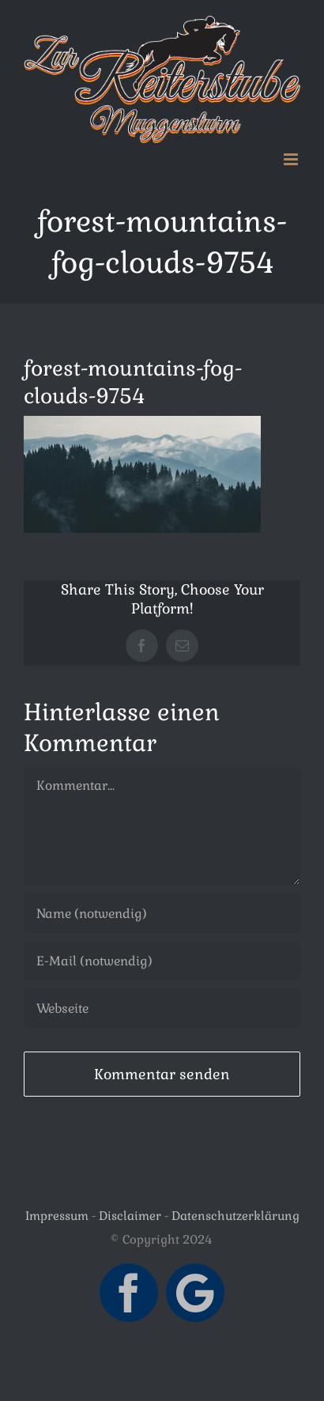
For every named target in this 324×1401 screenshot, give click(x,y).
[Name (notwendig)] (162, 913)
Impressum (57, 1215)
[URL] (162, 1008)
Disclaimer (130, 1215)
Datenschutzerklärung (235, 1215)
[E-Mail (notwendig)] (162, 960)
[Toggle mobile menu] (292, 159)
